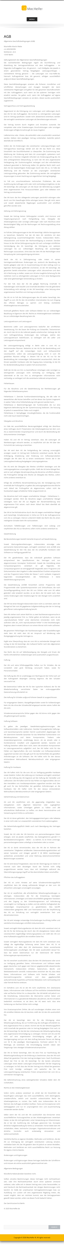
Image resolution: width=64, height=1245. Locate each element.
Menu (32, 19)
